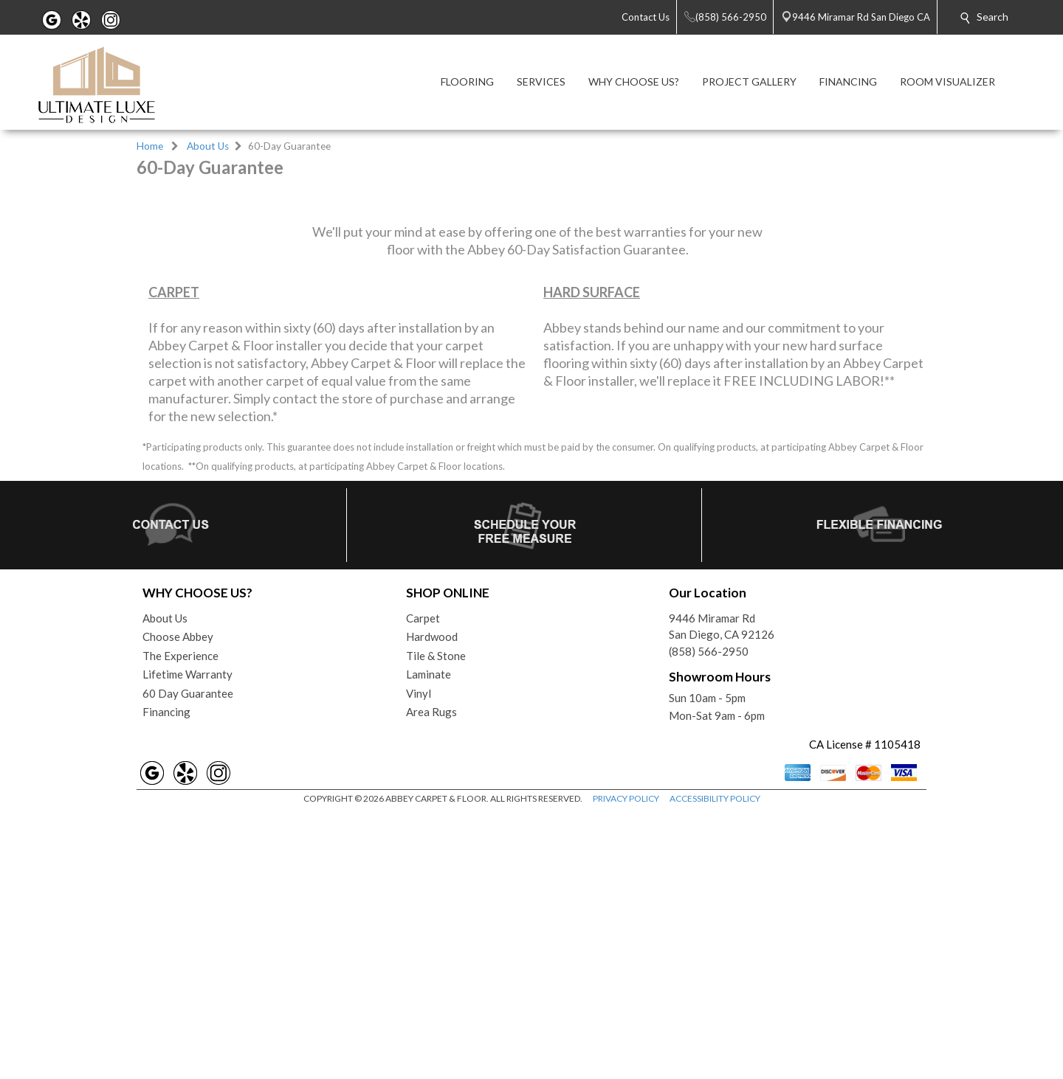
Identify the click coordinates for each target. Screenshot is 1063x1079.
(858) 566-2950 (709, 916)
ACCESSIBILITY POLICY (715, 1063)
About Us (208, 146)
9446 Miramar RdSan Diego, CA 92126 (721, 892)
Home (150, 146)
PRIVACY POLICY (626, 1063)
